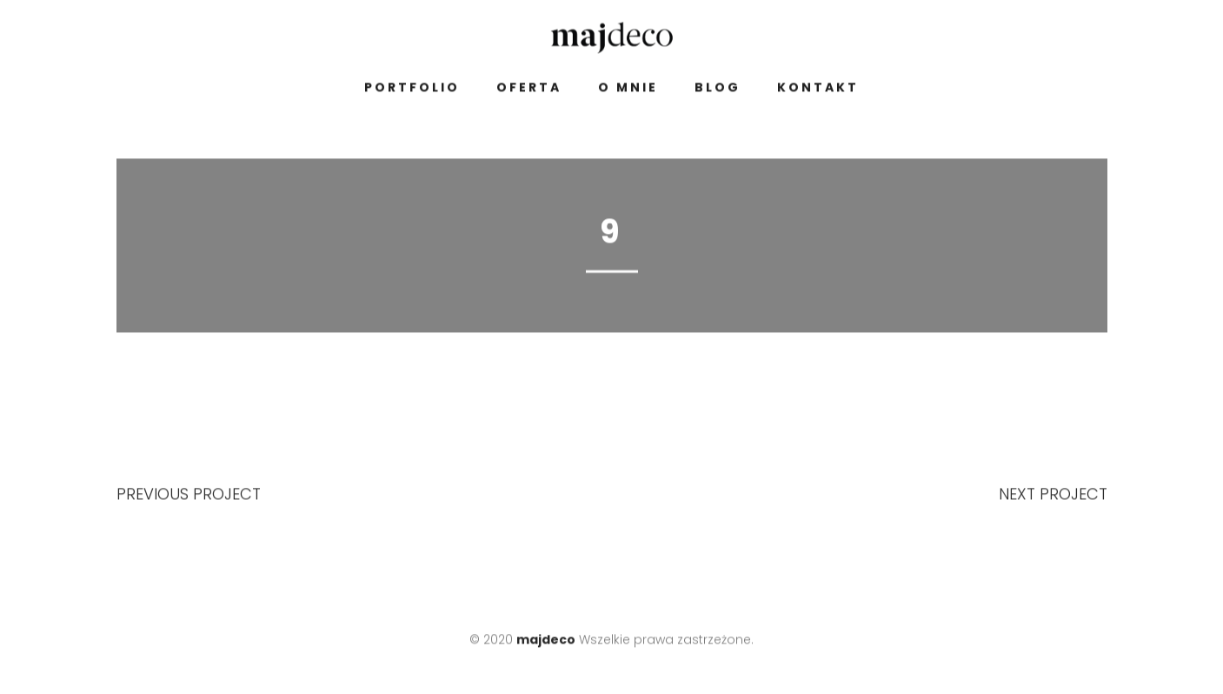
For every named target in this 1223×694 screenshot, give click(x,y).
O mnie (628, 90)
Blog (718, 90)
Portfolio (412, 90)
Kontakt (818, 90)
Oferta (529, 90)
